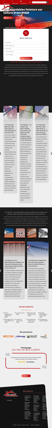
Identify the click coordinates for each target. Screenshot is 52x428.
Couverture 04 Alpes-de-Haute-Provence (28, 398)
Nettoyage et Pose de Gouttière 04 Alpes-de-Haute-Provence (37, 399)
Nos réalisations (8, 18)
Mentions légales (35, 425)
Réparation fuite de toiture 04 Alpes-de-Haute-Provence (27, 406)
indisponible (6, 2)
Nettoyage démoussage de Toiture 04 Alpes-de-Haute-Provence (28, 415)
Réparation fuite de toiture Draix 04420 (32, 314)
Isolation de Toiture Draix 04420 (19, 321)
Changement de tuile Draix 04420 (43, 320)
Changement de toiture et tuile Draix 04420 (32, 321)
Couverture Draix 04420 (20, 313)
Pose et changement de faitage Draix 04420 (8, 315)
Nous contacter (19, 18)
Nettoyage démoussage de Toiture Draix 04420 (43, 315)
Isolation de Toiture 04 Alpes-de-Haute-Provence (36, 408)
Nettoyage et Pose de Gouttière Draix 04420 (9, 321)
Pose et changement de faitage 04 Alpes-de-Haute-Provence (45, 415)
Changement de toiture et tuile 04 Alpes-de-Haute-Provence (37, 416)
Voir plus (26, 376)
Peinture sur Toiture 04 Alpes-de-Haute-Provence (45, 406)
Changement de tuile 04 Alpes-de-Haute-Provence (45, 398)
